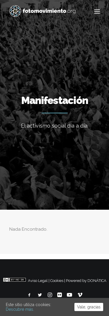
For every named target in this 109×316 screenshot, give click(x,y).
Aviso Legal (38, 280)
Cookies (56, 280)
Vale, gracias (89, 307)
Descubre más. (20, 309)
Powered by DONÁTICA (86, 280)
